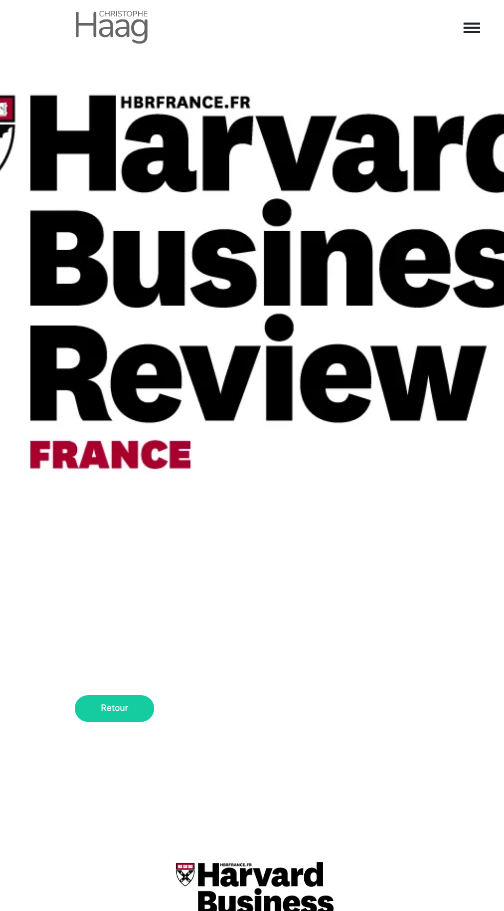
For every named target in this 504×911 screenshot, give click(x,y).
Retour (115, 708)
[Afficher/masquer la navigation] (471, 27)
